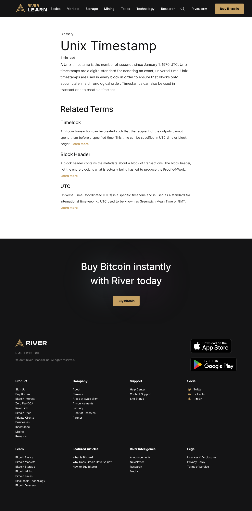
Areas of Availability (85, 398)
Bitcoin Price (23, 412)
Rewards (21, 436)
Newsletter (137, 462)
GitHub (194, 399)
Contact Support (140, 394)
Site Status (137, 398)
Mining (109, 9)
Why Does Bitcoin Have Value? (92, 462)
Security (78, 408)
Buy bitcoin (126, 301)
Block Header (75, 154)
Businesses (22, 422)
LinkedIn (196, 394)
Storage (92, 9)
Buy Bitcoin (229, 9)
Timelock (70, 122)
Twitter (194, 389)
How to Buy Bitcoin (85, 466)
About (76, 389)
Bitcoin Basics (24, 457)
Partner (77, 417)
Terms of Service (198, 466)
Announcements (83, 403)
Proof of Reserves (84, 412)
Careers (78, 394)
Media (134, 471)
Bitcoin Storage (25, 466)
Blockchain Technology (30, 480)
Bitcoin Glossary (25, 485)
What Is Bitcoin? (83, 457)
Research (168, 9)
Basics (55, 9)
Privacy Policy (196, 462)
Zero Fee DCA (24, 403)
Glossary (66, 34)
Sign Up (20, 389)
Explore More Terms (82, 219)
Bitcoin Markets (25, 462)
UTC (65, 186)
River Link (21, 408)
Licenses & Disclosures (201, 457)
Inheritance (22, 426)
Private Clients (24, 417)
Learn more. (80, 144)
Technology (145, 9)
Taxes (125, 9)
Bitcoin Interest (25, 398)
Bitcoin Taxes (23, 476)
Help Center (137, 389)
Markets (73, 9)
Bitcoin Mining (24, 471)
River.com (200, 9)
